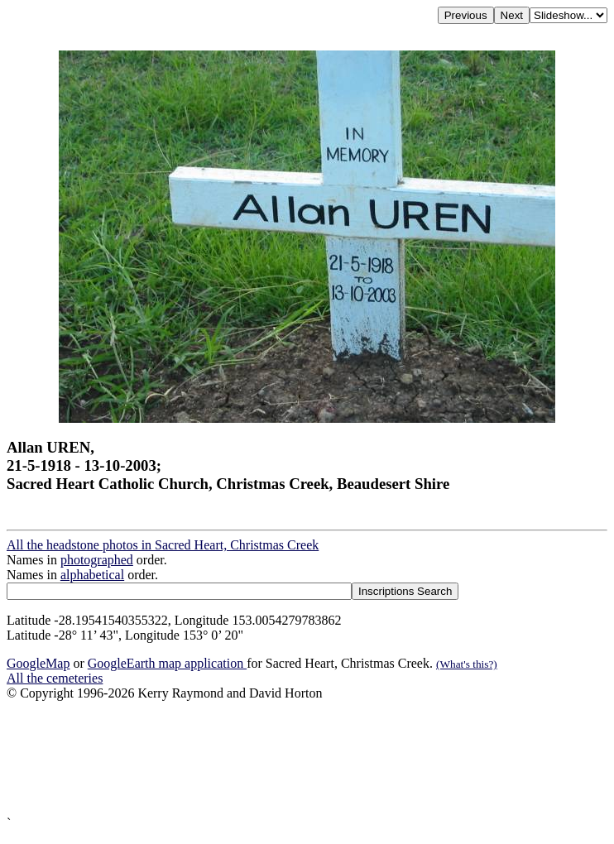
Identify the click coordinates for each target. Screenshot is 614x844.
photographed (96, 560)
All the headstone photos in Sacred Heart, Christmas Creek (163, 545)
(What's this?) (466, 664)
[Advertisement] (307, 758)
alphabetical (92, 575)
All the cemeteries (55, 678)
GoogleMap (38, 663)
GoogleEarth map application (167, 663)
